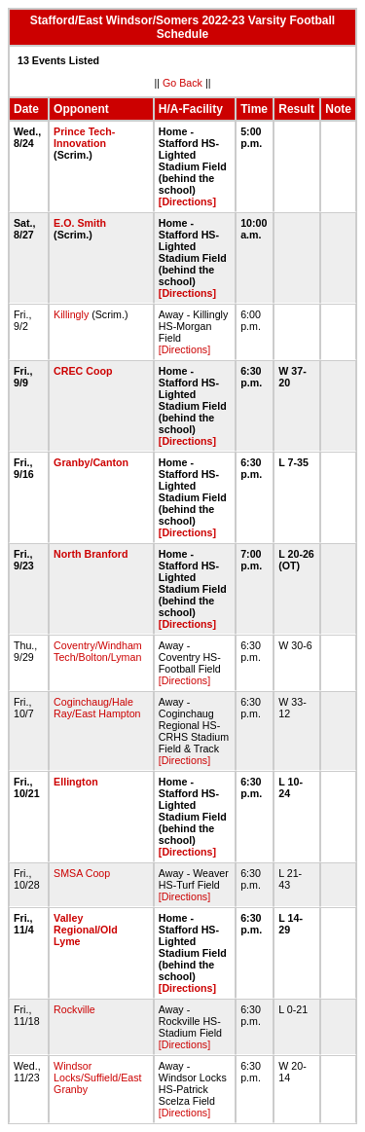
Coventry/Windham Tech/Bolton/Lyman (98, 651)
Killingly (71, 314)
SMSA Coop (82, 873)
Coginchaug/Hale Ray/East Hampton (97, 707)
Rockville (74, 1009)
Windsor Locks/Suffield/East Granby (97, 1077)
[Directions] (187, 201)
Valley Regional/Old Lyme (86, 929)
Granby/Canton (91, 462)
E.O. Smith (80, 223)
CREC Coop (83, 371)
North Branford (91, 554)
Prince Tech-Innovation (84, 137)
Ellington (76, 781)
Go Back (182, 83)
